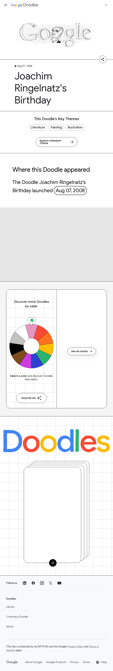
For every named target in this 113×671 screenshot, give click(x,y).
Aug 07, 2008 (70, 190)
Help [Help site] (101, 662)
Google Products (56, 662)
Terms (86, 662)
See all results (81, 351)
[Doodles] (56, 440)
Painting (56, 127)
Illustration (75, 127)
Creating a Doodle (17, 616)
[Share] (102, 59)
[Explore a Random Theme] (56, 142)
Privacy (74, 662)
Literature (38, 127)
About (10, 626)
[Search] (106, 5)
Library (10, 607)
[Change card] (53, 563)
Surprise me (31, 398)
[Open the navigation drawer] (5, 5)
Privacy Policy (75, 646)
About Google (33, 662)
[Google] (12, 662)
